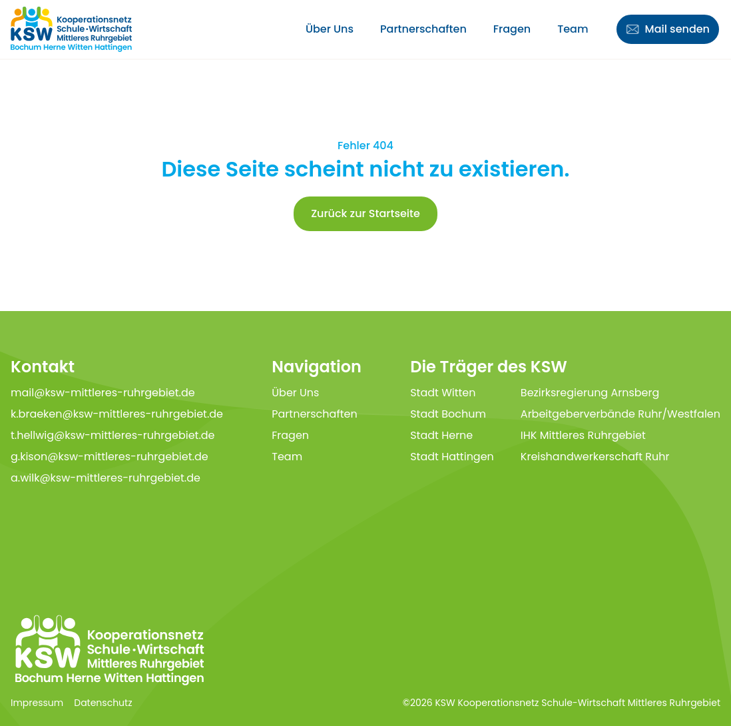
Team (572, 29)
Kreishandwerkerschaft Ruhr (595, 456)
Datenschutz (103, 702)
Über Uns (330, 29)
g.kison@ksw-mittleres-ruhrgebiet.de (109, 456)
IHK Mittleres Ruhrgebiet (583, 435)
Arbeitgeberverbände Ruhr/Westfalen (620, 414)
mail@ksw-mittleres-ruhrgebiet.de (103, 392)
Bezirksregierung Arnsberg (590, 392)
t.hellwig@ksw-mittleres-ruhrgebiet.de (113, 435)
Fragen (512, 29)
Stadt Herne (441, 435)
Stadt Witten (442, 392)
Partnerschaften (423, 29)
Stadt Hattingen (452, 456)
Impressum (37, 702)
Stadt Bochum (448, 414)
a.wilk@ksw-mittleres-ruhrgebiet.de (105, 478)
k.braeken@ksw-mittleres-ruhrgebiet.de (117, 414)
